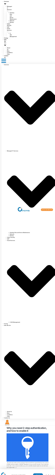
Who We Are (5, 43)
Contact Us (6, 56)
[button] (3, 61)
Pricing (6, 323)
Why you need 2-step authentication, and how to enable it (27, 429)
